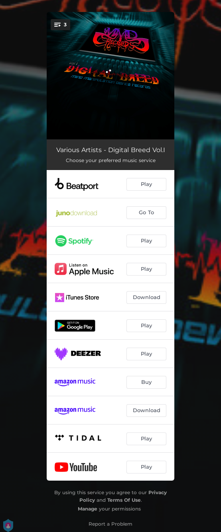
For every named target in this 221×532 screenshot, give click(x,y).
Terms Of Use (124, 500)
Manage (87, 509)
